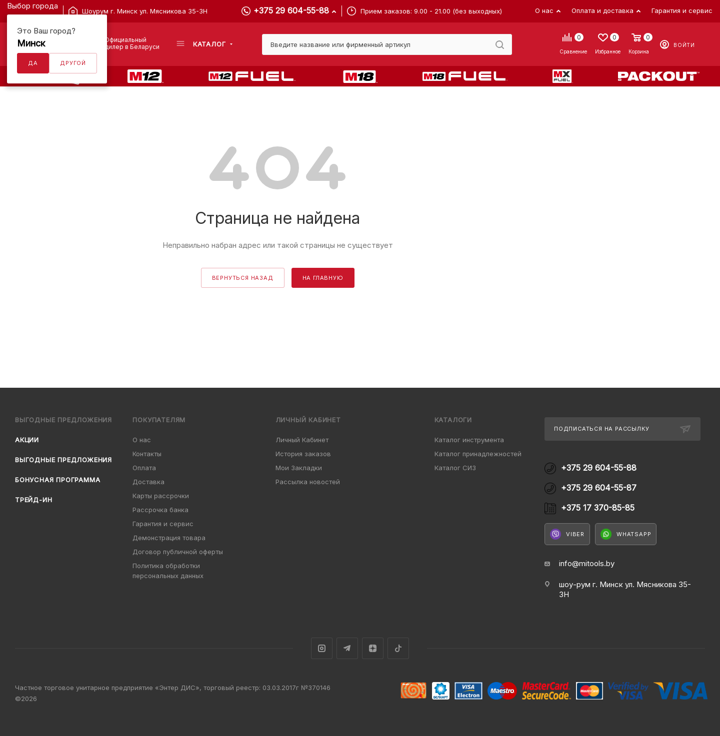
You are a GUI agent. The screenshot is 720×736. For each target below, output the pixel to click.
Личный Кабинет (302, 440)
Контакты (147, 454)
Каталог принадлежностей (478, 454)
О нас (141, 440)
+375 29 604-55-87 (598, 488)
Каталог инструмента (469, 440)
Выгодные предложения (63, 460)
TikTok (398, 648)
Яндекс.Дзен (373, 648)
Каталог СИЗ (455, 468)
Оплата (144, 468)
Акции (27, 440)
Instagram (321, 648)
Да (33, 62)
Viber (567, 534)
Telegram (347, 648)
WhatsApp (625, 534)
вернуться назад (243, 277)
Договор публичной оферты (177, 552)
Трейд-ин (33, 500)
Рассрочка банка (160, 510)
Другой (73, 62)
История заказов (303, 454)
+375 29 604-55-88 (291, 10)
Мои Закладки (299, 468)
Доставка (148, 482)
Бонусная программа (57, 480)
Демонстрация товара (169, 538)
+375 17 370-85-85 (597, 508)
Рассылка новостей (308, 482)
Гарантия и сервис (163, 524)
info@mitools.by (586, 563)
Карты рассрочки (160, 496)
